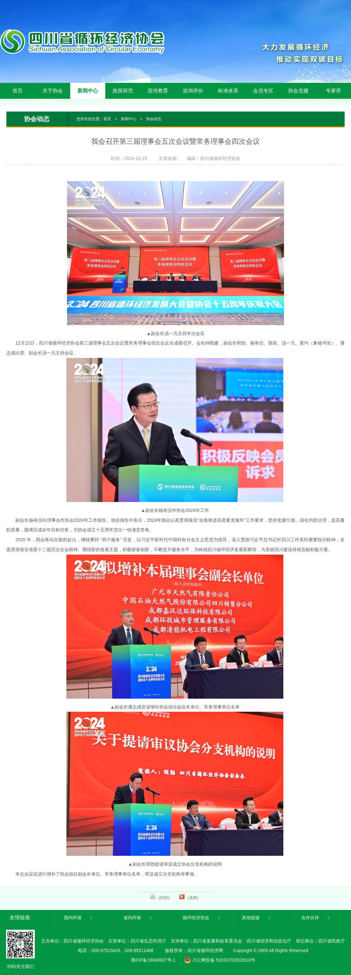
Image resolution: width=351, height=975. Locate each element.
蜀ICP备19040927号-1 (153, 960)
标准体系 (228, 90)
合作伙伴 (316, 917)
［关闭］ (190, 897)
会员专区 (263, 90)
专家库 (333, 90)
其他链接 (257, 917)
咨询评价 (193, 90)
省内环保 (138, 917)
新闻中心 (88, 90)
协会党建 (298, 90)
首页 (17, 90)
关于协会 (52, 90)
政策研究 (123, 90)
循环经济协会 (202, 917)
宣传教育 (158, 90)
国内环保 (78, 917)
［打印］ (161, 897)
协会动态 (153, 119)
